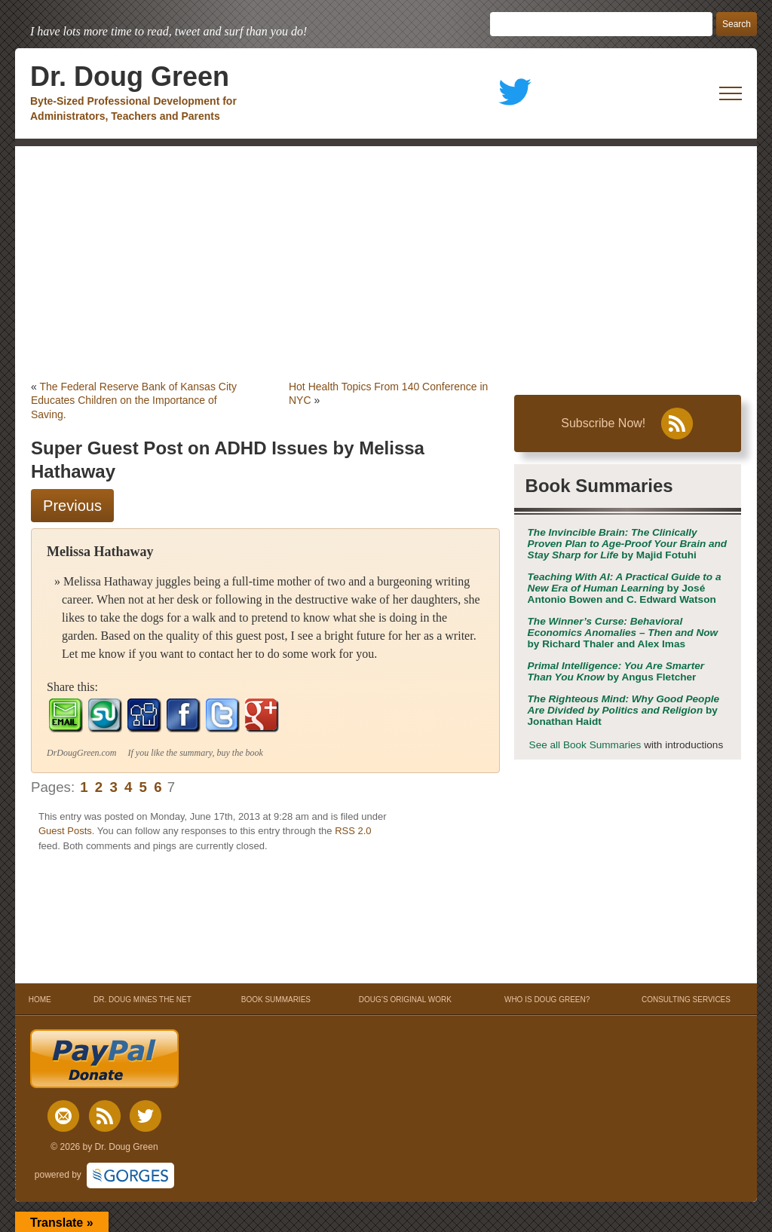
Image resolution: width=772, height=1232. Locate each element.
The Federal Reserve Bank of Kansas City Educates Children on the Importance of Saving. (134, 400)
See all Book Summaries (585, 745)
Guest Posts (65, 830)
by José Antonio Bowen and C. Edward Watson (624, 588)
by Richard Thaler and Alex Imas (623, 633)
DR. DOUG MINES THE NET (142, 999)
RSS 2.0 (353, 830)
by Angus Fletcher (616, 671)
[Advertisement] (386, 259)
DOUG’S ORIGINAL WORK (405, 999)
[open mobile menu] (730, 93)
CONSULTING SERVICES (686, 999)
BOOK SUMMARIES (276, 999)
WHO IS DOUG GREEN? (547, 999)
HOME (39, 999)
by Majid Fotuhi (628, 544)
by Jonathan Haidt (624, 710)
